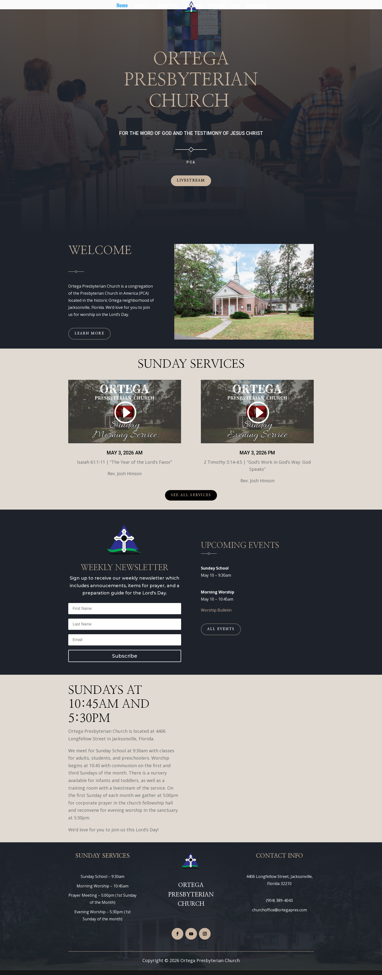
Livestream (191, 180)
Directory (256, 6)
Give (236, 6)
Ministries (168, 6)
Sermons (193, 6)
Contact (217, 6)
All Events (221, 629)
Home (122, 6)
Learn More (89, 333)
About (140, 6)
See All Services (191, 495)
